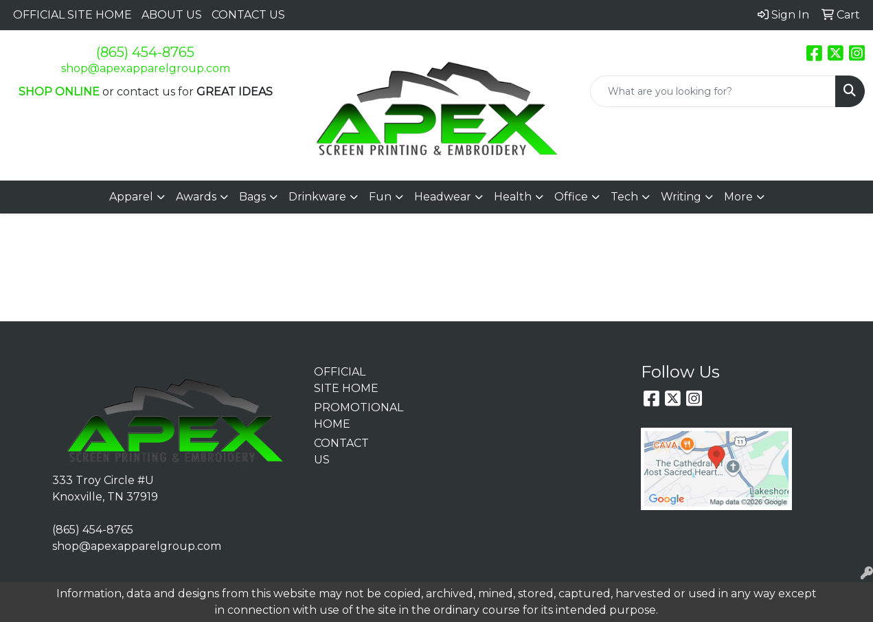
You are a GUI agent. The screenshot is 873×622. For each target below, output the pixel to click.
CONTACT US (248, 14)
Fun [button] (380, 196)
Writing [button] (681, 196)
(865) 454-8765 (145, 52)
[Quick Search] (713, 91)
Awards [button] (196, 196)
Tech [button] (624, 196)
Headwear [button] (442, 196)
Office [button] (571, 196)
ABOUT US (171, 14)
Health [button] (513, 196)
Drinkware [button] (317, 196)
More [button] (738, 196)
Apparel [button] (131, 196)
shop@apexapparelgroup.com (145, 68)
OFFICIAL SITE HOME (72, 14)
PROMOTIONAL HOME (346, 415)
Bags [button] (252, 196)
